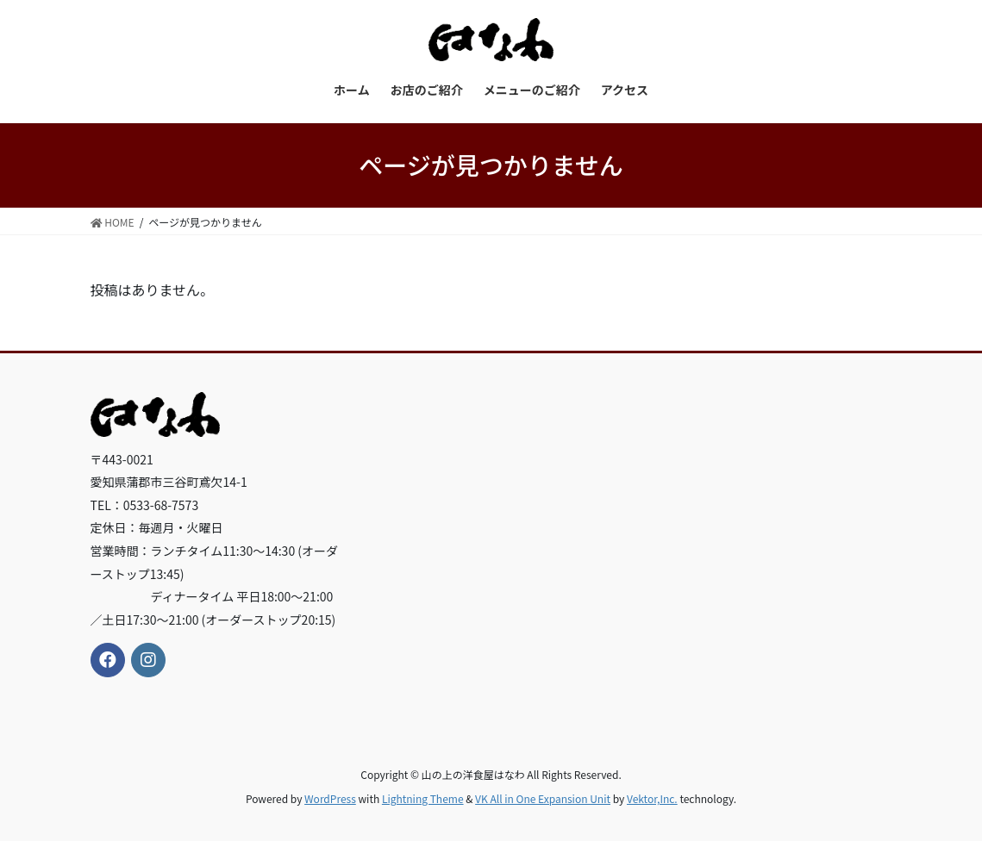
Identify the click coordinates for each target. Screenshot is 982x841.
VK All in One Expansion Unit (542, 798)
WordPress (330, 798)
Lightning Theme (423, 798)
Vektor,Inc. (652, 798)
